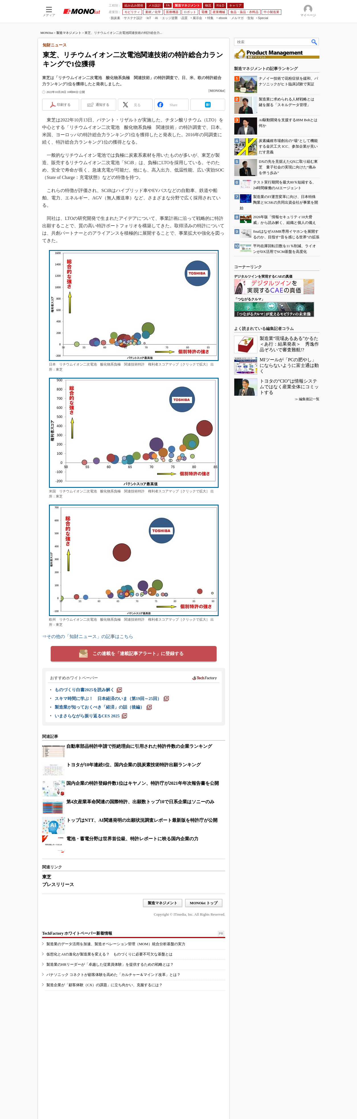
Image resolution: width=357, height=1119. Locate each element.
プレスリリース (58, 884)
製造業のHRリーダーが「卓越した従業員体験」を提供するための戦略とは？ (110, 964)
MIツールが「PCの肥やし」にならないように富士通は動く (289, 365)
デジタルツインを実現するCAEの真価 (263, 276)
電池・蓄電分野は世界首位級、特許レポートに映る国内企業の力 (132, 838)
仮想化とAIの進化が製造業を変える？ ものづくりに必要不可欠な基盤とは (109, 954)
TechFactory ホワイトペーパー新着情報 (77, 933)
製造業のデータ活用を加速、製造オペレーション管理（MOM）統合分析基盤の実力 (115, 944)
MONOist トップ (204, 903)
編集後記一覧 (309, 399)
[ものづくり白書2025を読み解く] (88, 689)
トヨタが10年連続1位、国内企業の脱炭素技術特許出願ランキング (133, 764)
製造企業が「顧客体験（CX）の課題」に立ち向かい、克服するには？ (104, 985)
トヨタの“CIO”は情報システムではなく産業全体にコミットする (289, 387)
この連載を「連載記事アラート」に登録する (138, 653)
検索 (314, 42)
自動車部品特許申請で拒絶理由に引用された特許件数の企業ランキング (139, 746)
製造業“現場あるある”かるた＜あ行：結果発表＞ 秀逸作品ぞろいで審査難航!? (289, 344)
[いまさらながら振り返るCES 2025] (91, 716)
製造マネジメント (68, 32)
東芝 (46, 876)
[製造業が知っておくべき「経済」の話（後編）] (103, 707)
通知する (102, 105)
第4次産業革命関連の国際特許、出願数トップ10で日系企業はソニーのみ (140, 801)
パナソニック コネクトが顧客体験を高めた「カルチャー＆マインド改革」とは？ (113, 975)
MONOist (46, 32)
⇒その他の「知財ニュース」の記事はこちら (87, 636)
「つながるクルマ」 (249, 299)
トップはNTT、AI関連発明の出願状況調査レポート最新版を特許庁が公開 (142, 820)
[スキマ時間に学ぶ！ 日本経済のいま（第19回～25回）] (112, 698)
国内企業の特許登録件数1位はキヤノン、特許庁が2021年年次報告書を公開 (142, 783)
